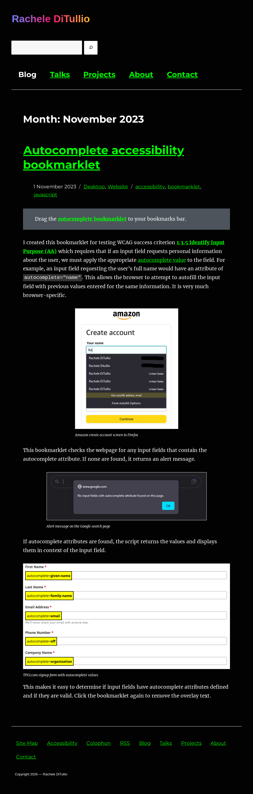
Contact (182, 74)
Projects (99, 74)
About (141, 74)
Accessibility (62, 743)
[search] (91, 48)
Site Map (27, 743)
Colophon (98, 743)
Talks (60, 74)
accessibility (150, 186)
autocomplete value (162, 260)
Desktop (94, 186)
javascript (45, 194)
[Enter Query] (46, 48)
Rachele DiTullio (51, 18)
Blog (27, 74)
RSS (125, 743)
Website (118, 186)
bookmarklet (184, 186)
